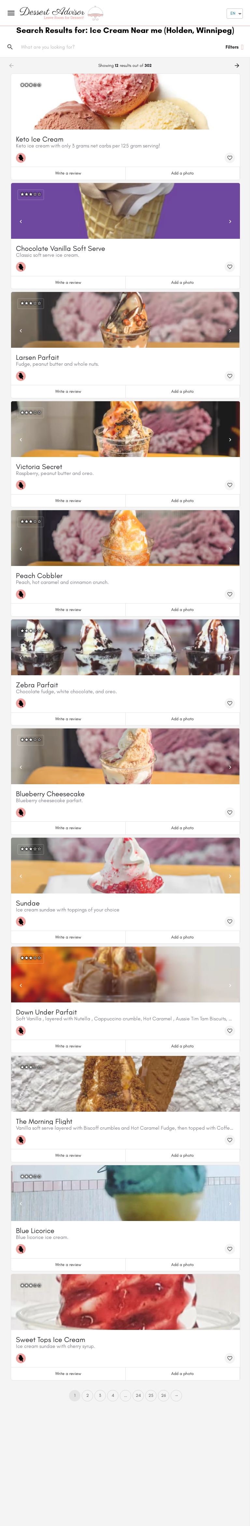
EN (232, 13)
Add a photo (182, 173)
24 (138, 1395)
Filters (234, 47)
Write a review (68, 173)
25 (150, 1395)
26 (163, 1395)
